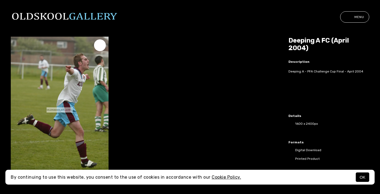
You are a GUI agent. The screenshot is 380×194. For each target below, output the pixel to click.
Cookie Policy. (226, 177)
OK (362, 177)
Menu (354, 17)
